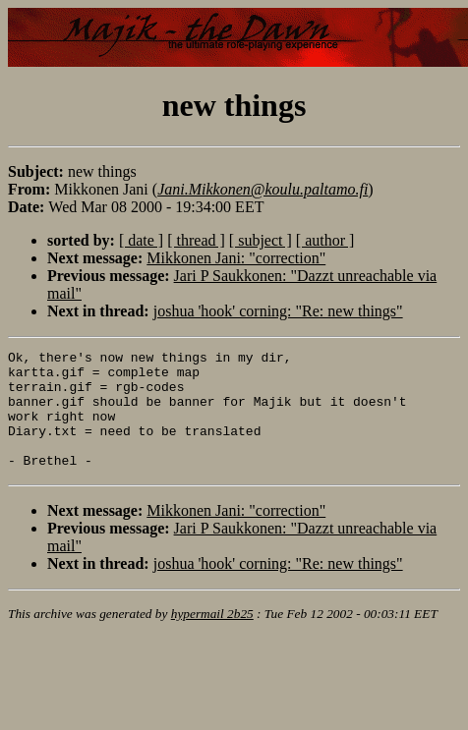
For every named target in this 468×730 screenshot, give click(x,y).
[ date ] (141, 240)
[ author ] (325, 240)
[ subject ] (260, 240)
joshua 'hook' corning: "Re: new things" (278, 311)
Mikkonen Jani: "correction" (235, 258)
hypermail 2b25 (212, 637)
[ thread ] (196, 240)
